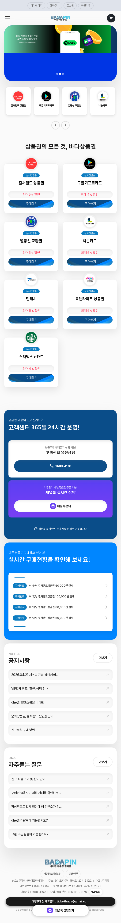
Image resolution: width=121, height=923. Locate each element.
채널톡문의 (60, 506)
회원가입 (86, 5)
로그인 (70, 5)
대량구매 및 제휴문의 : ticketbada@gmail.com (60, 901)
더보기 (102, 658)
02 (60, 74)
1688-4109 (61, 466)
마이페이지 (36, 5)
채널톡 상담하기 (60, 910)
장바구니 (54, 5)
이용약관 (73, 874)
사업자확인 (96, 892)
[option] (18, 101)
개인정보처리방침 (52, 874)
